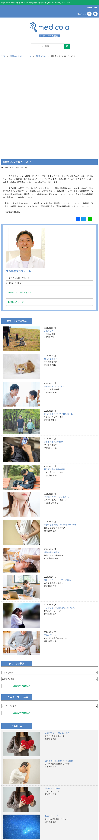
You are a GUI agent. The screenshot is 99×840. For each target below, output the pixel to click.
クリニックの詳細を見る (19, 199)
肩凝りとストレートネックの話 (57, 486)
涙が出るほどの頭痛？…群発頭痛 (59, 667)
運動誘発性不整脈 (52, 695)
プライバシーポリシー (13, 826)
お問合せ (8, 832)
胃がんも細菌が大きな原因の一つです (60, 431)
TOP (3, 56)
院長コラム (41, 56)
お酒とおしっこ (51, 723)
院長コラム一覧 (16, 208)
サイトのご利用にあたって (15, 820)
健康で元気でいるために (54, 293)
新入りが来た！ (50, 265)
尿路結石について (51, 542)
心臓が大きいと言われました (57, 639)
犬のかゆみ (48, 237)
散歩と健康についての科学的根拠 (58, 320)
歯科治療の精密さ (51, 459)
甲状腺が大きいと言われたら (56, 403)
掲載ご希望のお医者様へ (14, 823)
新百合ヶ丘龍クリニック (20, 56)
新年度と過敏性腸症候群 (54, 376)
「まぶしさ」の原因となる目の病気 (59, 514)
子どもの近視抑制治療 (53, 348)
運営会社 (8, 829)
